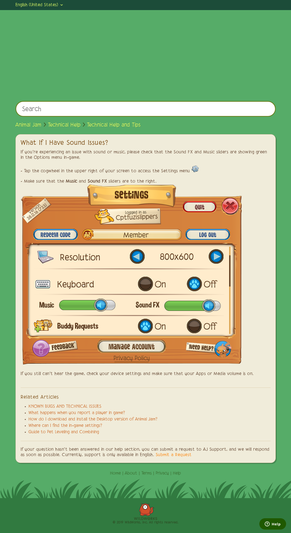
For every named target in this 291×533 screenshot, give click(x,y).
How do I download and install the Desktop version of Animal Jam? (92, 419)
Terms (146, 473)
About (131, 473)
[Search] (145, 109)
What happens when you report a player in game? (76, 413)
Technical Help (64, 125)
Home (115, 473)
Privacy (162, 473)
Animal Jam (28, 125)
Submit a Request (174, 455)
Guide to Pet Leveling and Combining (63, 432)
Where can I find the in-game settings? (65, 426)
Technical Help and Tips (113, 125)
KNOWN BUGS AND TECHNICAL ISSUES (64, 407)
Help (177, 473)
